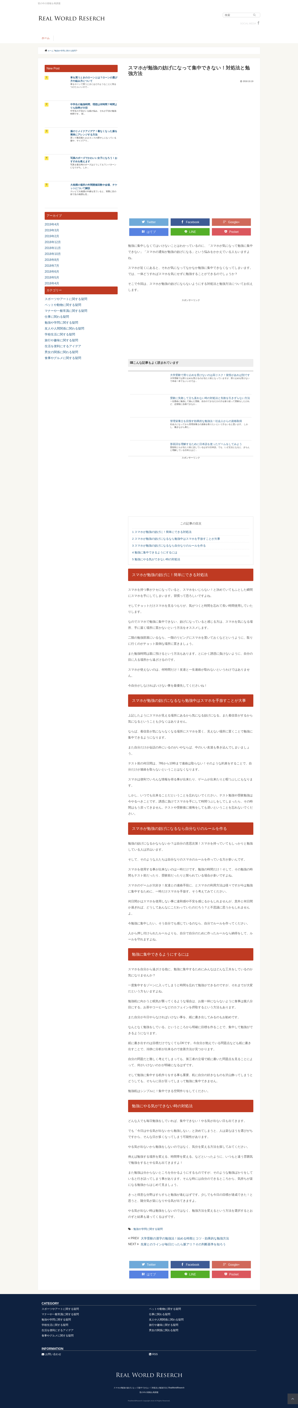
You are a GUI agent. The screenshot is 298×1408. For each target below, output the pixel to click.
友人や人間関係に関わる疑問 (64, 328)
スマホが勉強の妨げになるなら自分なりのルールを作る (169, 545)
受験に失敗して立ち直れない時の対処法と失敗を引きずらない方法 (210, 398)
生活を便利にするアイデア (63, 346)
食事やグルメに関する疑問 (63, 358)
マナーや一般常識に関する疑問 (66, 310)
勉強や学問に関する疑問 (148, 1229)
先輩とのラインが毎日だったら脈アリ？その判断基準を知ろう (183, 1244)
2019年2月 (52, 236)
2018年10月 (53, 253)
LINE (190, 231)
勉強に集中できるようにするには (154, 552)
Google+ (231, 222)
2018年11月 (53, 248)
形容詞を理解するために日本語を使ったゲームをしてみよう (206, 444)
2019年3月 (52, 230)
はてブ (149, 231)
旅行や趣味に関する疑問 (61, 340)
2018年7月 (52, 265)
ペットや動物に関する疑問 (63, 304)
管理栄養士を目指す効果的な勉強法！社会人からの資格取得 (206, 421)
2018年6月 (52, 271)
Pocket (231, 231)
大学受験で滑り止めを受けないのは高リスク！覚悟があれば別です (210, 374)
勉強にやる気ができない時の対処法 (156, 559)
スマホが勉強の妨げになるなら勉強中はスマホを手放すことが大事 (176, 538)
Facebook (190, 222)
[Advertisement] (190, 328)
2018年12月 (53, 242)
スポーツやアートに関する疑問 (66, 299)
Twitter (149, 222)
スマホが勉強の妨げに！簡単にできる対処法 (162, 531)
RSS (153, 1354)
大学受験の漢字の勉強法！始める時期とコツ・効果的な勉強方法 (185, 1238)
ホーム (46, 38)
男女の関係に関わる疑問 (61, 352)
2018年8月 (52, 259)
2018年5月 (52, 277)
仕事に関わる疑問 (57, 316)
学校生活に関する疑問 (60, 334)
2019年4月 (52, 224)
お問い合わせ (51, 1354)
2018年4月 (52, 283)
